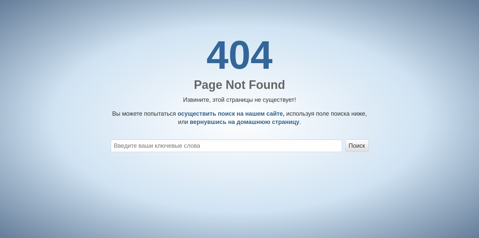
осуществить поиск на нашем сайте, (230, 113)
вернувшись (243, 122)
